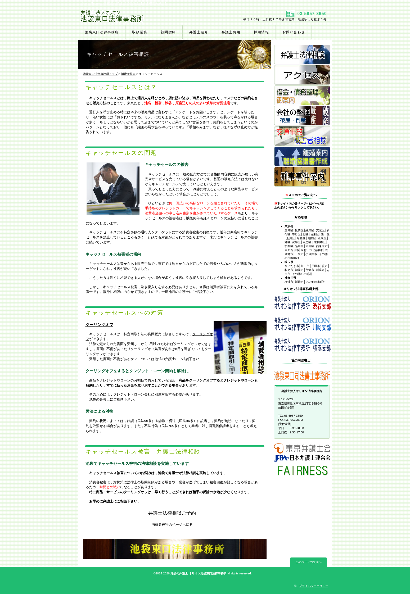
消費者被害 (128, 73)
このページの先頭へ (308, 562)
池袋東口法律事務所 (140, 16)
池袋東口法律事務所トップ (100, 73)
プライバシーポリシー (313, 585)
